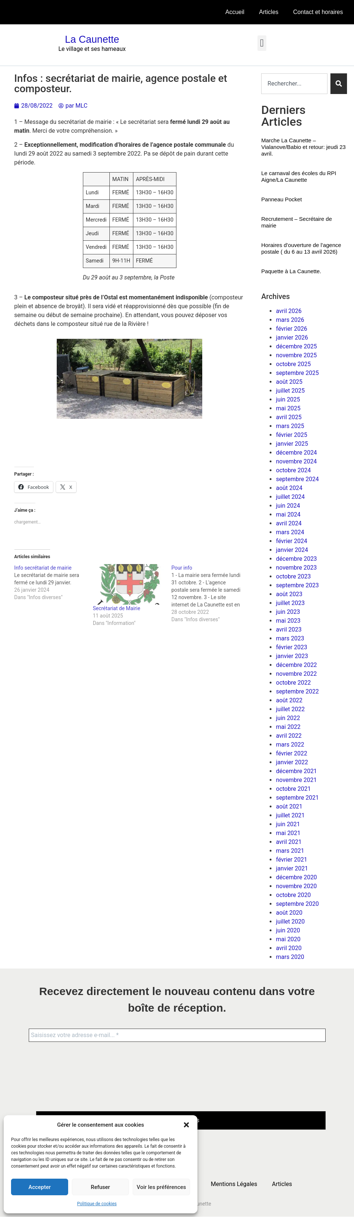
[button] (186, 1125)
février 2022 (291, 753)
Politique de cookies (96, 1203)
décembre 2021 (296, 771)
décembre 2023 (296, 558)
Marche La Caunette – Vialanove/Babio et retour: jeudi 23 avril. (303, 147)
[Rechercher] (338, 83)
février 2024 (291, 541)
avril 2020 (288, 948)
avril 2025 (288, 417)
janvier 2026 (292, 337)
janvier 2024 (292, 549)
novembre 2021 (296, 779)
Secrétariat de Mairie (116, 608)
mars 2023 (290, 638)
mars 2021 (290, 850)
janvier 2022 (292, 762)
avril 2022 (288, 735)
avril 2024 (288, 523)
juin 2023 (288, 611)
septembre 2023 (297, 585)
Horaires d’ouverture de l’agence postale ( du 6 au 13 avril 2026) (301, 248)
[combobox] (294, 83)
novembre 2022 (296, 673)
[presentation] (66, 1075)
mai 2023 (288, 620)
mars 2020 (290, 956)
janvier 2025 (292, 443)
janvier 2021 (292, 868)
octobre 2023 (293, 576)
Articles (268, 12)
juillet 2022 (290, 709)
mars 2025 (290, 426)
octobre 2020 (293, 894)
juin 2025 (288, 399)
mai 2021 (288, 833)
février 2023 (291, 647)
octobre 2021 (293, 788)
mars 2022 (290, 744)
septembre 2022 (297, 691)
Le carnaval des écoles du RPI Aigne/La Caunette (298, 176)
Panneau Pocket (281, 199)
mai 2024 (288, 514)
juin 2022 (288, 717)
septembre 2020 (297, 903)
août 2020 (289, 912)
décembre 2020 (296, 877)
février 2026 (291, 328)
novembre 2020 (296, 886)
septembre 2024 (297, 479)
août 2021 (289, 806)
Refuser (100, 1187)
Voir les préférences (161, 1187)
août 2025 (289, 381)
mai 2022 (288, 726)
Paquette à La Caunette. (291, 271)
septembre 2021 (297, 797)
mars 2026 (290, 319)
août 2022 (289, 700)
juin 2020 (288, 930)
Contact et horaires (318, 12)
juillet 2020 (290, 921)
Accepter (39, 1187)
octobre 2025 (293, 364)
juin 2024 (288, 505)
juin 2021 (288, 824)
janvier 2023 (292, 656)
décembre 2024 (296, 452)
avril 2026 (288, 310)
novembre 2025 (296, 355)
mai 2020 (288, 939)
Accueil (235, 12)
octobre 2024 (293, 470)
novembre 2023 (296, 567)
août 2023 (289, 594)
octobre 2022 (293, 682)
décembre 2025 (296, 346)
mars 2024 (290, 532)
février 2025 (291, 434)
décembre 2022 (296, 664)
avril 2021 (288, 841)
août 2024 (289, 487)
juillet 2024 (290, 496)
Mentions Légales (234, 1184)
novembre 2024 (296, 461)
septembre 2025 (297, 372)
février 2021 (291, 859)
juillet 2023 (290, 602)
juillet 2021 (290, 815)
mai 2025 (288, 408)
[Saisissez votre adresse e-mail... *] (177, 1035)
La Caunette (92, 39)
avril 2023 (288, 629)
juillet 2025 (290, 390)
